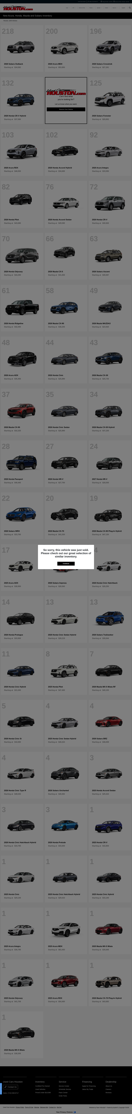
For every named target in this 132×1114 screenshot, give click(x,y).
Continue (66, 563)
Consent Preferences (1, 1088)
